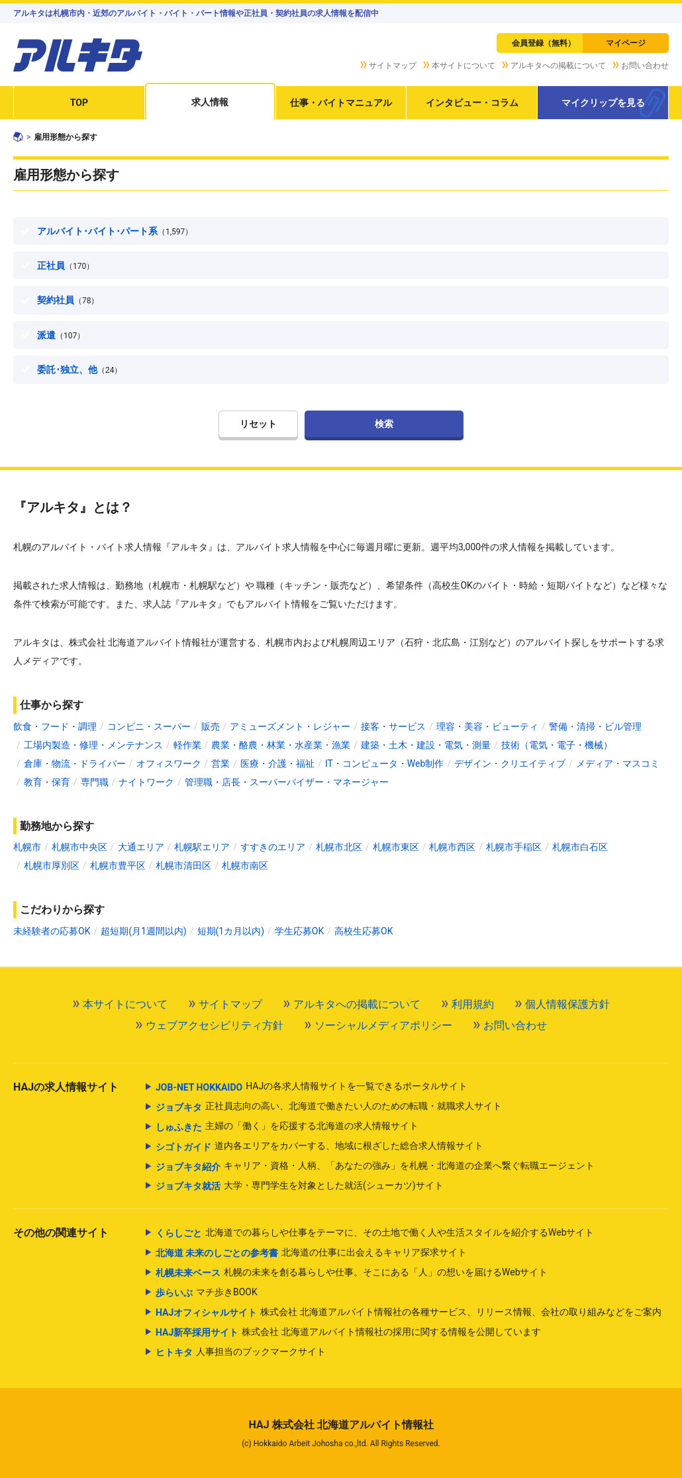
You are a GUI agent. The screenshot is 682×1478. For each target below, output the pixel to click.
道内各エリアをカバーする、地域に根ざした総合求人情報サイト (319, 1147)
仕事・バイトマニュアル (341, 102)
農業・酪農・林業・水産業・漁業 (280, 745)
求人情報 (209, 102)
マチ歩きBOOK (207, 1292)
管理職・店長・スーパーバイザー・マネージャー (287, 782)
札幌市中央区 (79, 847)
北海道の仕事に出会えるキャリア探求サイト (311, 1253)
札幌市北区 (339, 847)
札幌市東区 (396, 847)
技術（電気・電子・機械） (556, 745)
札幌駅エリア (202, 847)
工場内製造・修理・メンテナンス (93, 745)
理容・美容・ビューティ (487, 726)
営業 (220, 763)
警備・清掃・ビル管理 (595, 726)
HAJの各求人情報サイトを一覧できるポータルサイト (311, 1087)
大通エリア (141, 847)
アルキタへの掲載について (558, 65)
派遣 (61, 335)
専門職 (95, 782)
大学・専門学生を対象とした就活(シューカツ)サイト (300, 1186)
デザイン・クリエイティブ (509, 763)
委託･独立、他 (79, 369)
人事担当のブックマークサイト (241, 1352)
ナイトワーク (146, 782)
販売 (210, 726)
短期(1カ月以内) (231, 931)
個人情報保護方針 (567, 1004)
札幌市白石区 (580, 847)
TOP (79, 102)
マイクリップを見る (603, 102)
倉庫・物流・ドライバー (75, 763)
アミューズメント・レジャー (290, 726)
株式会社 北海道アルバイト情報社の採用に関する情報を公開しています (348, 1332)
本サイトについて (463, 65)
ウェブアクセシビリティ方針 (214, 1025)
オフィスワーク (168, 763)
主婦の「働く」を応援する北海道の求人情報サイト (287, 1127)
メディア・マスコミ (617, 763)
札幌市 (27, 847)
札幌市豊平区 (118, 865)
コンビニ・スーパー (149, 726)
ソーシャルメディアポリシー (383, 1025)
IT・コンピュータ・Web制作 (384, 763)
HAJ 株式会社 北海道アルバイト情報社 (340, 1424)
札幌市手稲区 (514, 847)
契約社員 (68, 300)
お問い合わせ (645, 65)
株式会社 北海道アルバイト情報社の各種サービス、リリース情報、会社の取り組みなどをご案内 (408, 1312)
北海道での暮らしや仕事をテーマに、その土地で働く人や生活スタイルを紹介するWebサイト (375, 1233)
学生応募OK (299, 931)
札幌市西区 (452, 847)
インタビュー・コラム (472, 102)
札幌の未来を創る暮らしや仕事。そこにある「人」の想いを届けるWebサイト (352, 1272)
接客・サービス (393, 726)
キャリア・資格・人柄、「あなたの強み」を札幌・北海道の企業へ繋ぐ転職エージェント (375, 1167)
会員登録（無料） (543, 43)
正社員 (65, 265)
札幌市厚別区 (51, 865)
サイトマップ (392, 65)
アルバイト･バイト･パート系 (115, 231)
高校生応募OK (363, 931)
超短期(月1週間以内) (144, 931)
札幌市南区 (245, 865)
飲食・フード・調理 (55, 726)
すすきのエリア (272, 847)
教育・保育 (47, 782)
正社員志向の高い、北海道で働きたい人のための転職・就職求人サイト (329, 1107)
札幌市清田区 (183, 865)
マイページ (626, 43)
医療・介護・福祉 (277, 763)
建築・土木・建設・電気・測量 (426, 745)
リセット (258, 424)
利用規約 (473, 1004)
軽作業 (187, 745)
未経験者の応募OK (51, 931)
